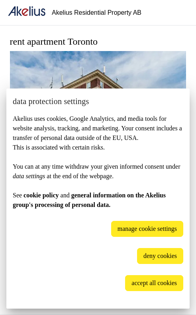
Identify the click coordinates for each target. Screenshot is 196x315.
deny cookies (160, 255)
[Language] (180, 12)
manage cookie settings (147, 228)
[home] (26, 12)
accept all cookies (154, 283)
